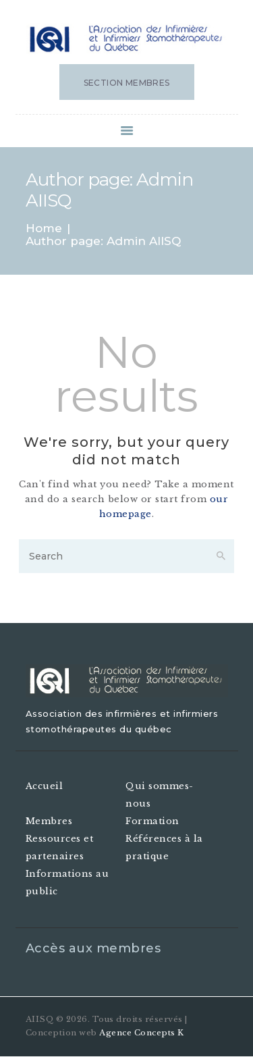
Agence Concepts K (141, 1032)
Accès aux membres (93, 948)
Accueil (44, 786)
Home (44, 228)
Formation (152, 821)
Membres (49, 821)
